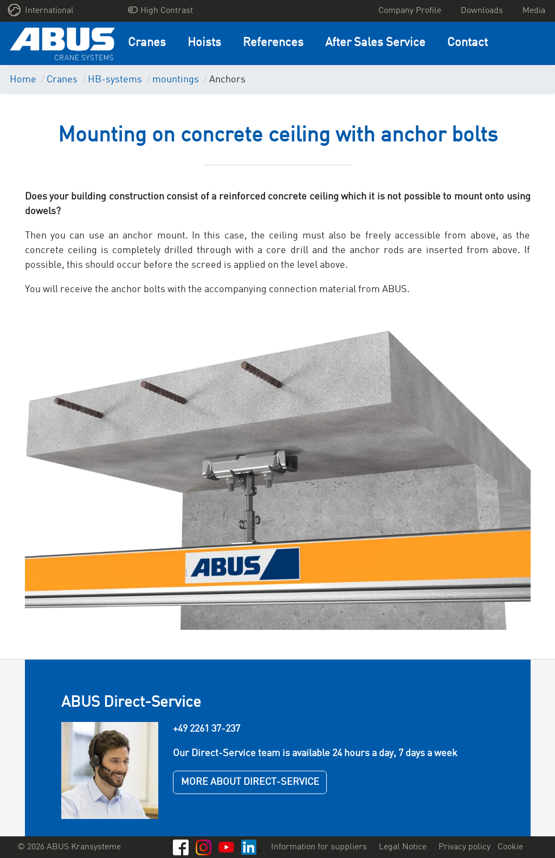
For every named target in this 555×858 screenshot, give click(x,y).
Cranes (147, 43)
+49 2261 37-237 (206, 729)
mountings (175, 80)
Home (23, 80)
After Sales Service (375, 43)
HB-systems (115, 80)
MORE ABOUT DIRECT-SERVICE (250, 782)
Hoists (204, 43)
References (273, 43)
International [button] (41, 10)
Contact (467, 43)
